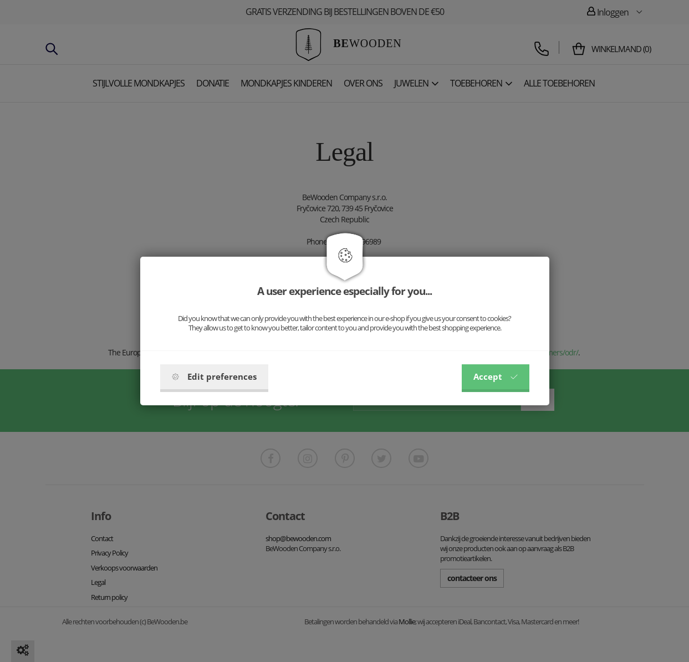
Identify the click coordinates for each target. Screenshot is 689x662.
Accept (495, 376)
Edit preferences (214, 376)
